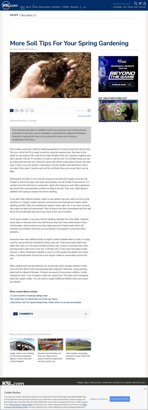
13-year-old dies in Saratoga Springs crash (29, 295)
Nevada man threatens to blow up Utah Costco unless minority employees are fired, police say (50, 357)
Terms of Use (14, 405)
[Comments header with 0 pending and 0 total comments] (50, 313)
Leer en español (84, 116)
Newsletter (95, 382)
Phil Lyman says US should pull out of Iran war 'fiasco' (34, 299)
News (14, 15)
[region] (74, 397)
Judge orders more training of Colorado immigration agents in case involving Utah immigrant (22, 357)
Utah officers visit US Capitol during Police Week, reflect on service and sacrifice (45, 302)
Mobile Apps (83, 382)
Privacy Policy (27, 405)
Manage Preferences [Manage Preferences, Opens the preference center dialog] (98, 399)
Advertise (107, 382)
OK (145, 389)
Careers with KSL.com (134, 382)
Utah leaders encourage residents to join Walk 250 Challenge (78, 356)
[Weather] (83, 8)
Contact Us (118, 382)
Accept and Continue (119, 399)
